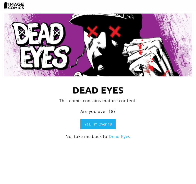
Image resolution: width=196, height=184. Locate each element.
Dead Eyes (119, 136)
